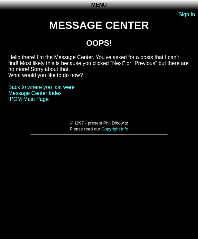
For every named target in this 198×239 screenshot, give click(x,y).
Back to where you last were (41, 87)
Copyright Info (114, 128)
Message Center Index (35, 93)
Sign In (186, 14)
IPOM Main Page (28, 99)
